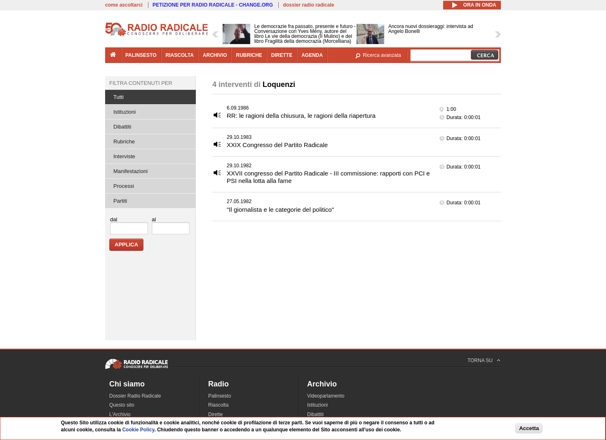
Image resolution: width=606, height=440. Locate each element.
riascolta (180, 55)
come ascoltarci (124, 5)
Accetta (529, 429)
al (154, 219)
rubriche (249, 55)
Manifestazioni (130, 171)
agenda (312, 55)
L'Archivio (120, 414)
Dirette (215, 414)
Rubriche (124, 141)
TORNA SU (480, 360)
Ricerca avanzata (382, 55)
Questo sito (121, 405)
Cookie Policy (138, 430)
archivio (215, 55)
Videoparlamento (326, 396)
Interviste (124, 156)
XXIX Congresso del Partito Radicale (277, 144)
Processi (123, 186)
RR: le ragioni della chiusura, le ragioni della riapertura (301, 115)
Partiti (120, 201)
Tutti (118, 97)
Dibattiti (122, 127)
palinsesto (141, 55)
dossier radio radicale (308, 5)
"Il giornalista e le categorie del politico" (280, 209)
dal (113, 219)
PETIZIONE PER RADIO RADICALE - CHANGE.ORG (213, 5)
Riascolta (218, 405)
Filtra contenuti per (140, 83)
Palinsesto (219, 396)
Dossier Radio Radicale (135, 396)
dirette (281, 55)
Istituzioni (124, 112)
